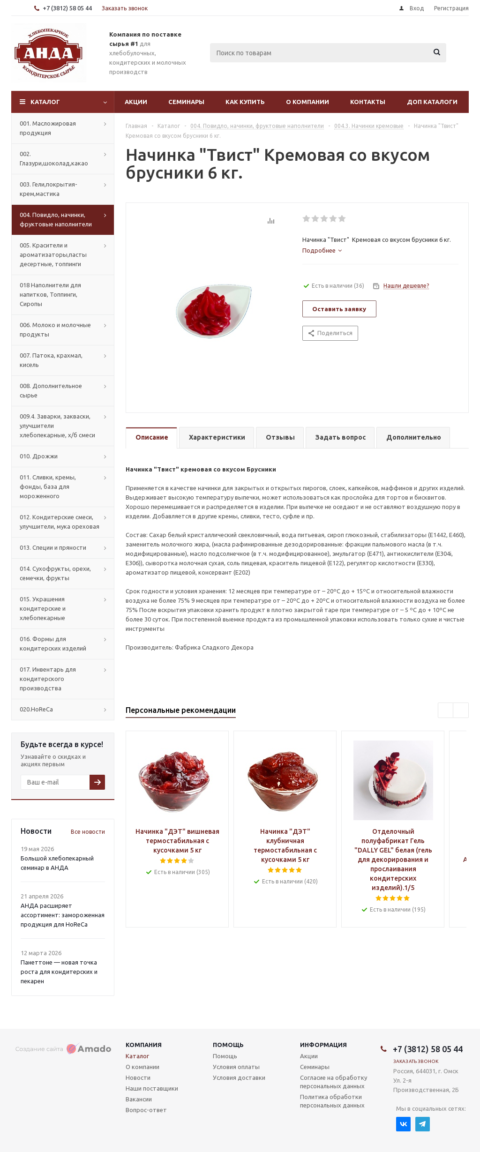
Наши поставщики (152, 1088)
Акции (136, 101)
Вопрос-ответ (146, 1110)
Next (461, 710)
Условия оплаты (236, 1066)
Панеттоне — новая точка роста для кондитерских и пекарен (59, 971)
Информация (323, 1044)
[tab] (322, 250)
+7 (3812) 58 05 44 (67, 8)
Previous (446, 710)
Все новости (88, 832)
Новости (138, 1077)
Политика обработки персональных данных (332, 1100)
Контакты (367, 101)
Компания (144, 1044)
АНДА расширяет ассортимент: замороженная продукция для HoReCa (63, 915)
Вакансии (139, 1099)
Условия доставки (239, 1077)
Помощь (228, 1044)
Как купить (245, 101)
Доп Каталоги (432, 101)
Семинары (186, 101)
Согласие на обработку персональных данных (333, 1081)
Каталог (45, 101)
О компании (307, 101)
